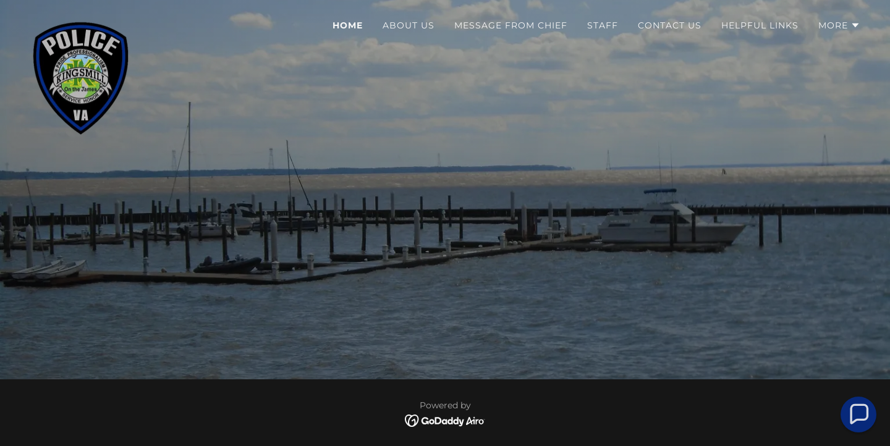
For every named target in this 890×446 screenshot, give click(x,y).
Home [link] (348, 25)
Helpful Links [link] (760, 25)
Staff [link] (602, 25)
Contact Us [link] (669, 25)
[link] (81, 22)
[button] (839, 25)
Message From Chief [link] (510, 25)
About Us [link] (408, 25)
